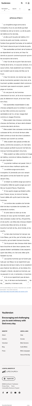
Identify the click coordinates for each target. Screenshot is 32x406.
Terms (13, 386)
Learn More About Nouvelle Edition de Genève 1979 (14, 291)
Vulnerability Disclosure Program (10, 388)
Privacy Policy (5, 386)
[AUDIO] (24, 9)
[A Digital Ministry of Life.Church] (16, 369)
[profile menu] (27, 3)
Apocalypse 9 (6, 9)
